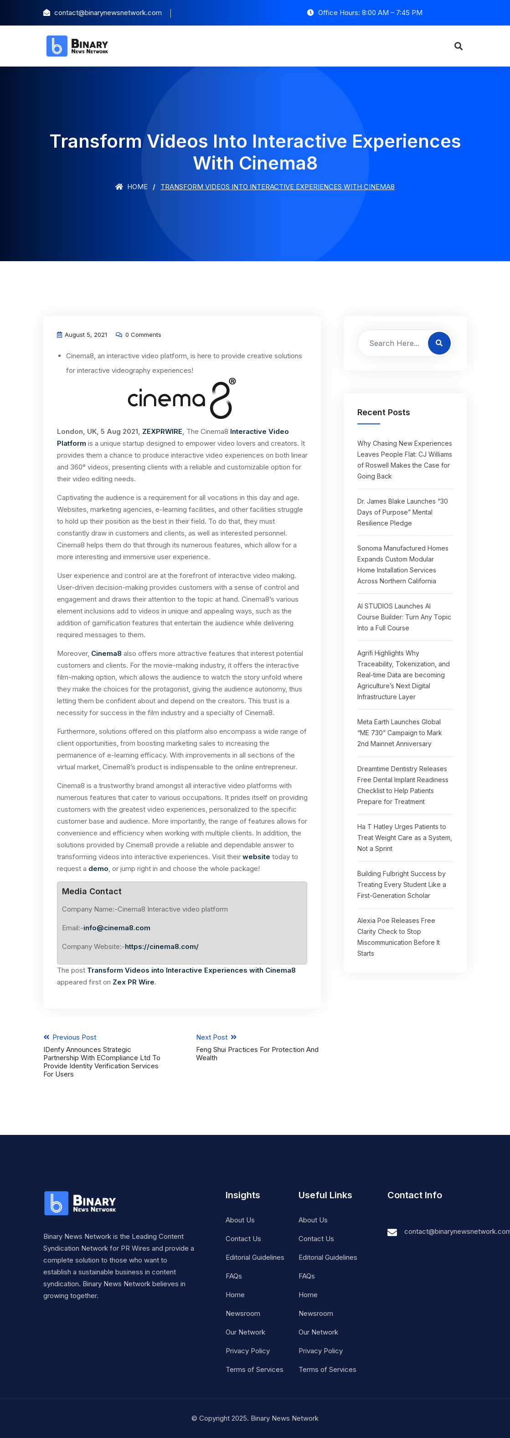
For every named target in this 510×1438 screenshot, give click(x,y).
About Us (240, 1220)
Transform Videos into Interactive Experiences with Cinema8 (191, 970)
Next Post (258, 1047)
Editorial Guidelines (255, 1257)
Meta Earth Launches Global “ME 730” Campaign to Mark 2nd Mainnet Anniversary (399, 732)
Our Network (245, 1332)
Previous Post (105, 1055)
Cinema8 (106, 653)
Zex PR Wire (134, 982)
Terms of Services (254, 1369)
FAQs (234, 1276)
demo (98, 868)
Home (131, 186)
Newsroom (243, 1313)
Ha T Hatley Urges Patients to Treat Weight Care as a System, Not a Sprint (404, 837)
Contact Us (243, 1238)
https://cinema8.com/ (162, 946)
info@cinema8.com (116, 927)
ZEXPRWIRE (162, 431)
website (256, 856)
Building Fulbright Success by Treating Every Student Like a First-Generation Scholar (401, 884)
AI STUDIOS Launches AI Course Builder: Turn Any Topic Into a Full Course (404, 617)
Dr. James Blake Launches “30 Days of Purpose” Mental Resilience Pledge (402, 512)
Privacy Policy (248, 1350)
